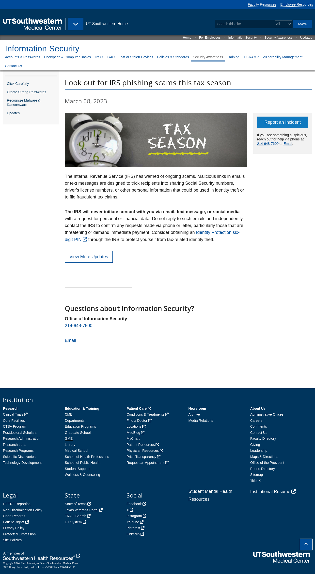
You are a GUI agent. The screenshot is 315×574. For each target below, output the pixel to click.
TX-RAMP (251, 57)
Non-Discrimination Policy (22, 510)
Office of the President (267, 463)
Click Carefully (18, 84)
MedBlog (133, 433)
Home (187, 37)
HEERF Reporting (17, 504)
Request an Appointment (145, 463)
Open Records (14, 516)
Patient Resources (140, 445)
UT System (73, 522)
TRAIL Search (75, 516)
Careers (256, 421)
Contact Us (13, 66)
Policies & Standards (173, 57)
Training (233, 57)
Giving (255, 445)
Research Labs (14, 445)
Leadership (258, 451)
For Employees (209, 37)
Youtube (132, 522)
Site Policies (12, 540)
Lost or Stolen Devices (136, 57)
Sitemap (256, 475)
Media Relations (201, 421)
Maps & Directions (264, 457)
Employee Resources (296, 4)
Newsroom (197, 408)
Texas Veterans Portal (81, 510)
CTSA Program (14, 426)
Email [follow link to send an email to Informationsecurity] (70, 340)
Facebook (134, 504)
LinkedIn (133, 534)
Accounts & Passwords (22, 57)
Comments (258, 426)
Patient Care (136, 408)
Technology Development (22, 463)
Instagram (134, 516)
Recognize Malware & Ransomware (23, 102)
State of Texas (75, 504)
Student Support (77, 469)
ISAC (111, 57)
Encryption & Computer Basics (67, 57)
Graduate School (78, 433)
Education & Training (82, 408)
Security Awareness (278, 37)
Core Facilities (14, 421)
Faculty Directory (263, 438)
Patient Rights (13, 522)
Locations (133, 426)
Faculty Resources (262, 4)
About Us (258, 408)
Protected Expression (19, 534)
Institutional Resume (270, 491)
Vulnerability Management (282, 57)
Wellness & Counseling (82, 475)
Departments (74, 421)
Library (70, 445)
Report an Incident (283, 122)
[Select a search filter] (283, 24)
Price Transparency (141, 457)
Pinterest (133, 528)
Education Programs (80, 426)
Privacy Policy (13, 528)
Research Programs (18, 451)
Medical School (76, 451)
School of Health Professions (87, 457)
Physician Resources (142, 451)
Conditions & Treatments (145, 414)
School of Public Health (82, 463)
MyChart (133, 438)
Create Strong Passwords (26, 92)
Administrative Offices (267, 414)
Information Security (242, 37)
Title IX (255, 481)
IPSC (99, 57)
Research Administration (21, 438)
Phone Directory (262, 469)
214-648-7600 (78, 325)
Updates (306, 37)
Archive (194, 414)
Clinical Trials (13, 414)
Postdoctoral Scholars (19, 433)
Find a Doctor (136, 421)
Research (10, 408)
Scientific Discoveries (19, 457)
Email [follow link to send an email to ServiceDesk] (288, 144)
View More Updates (88, 256)
